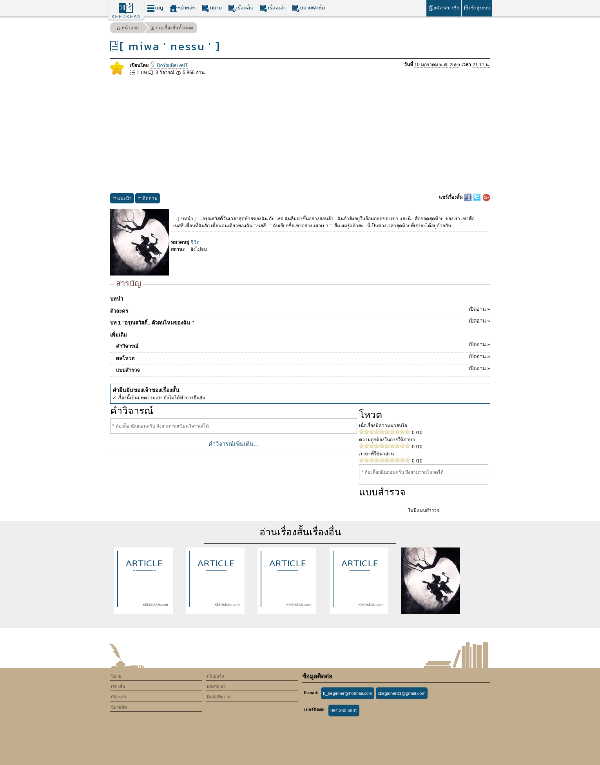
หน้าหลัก (182, 8)
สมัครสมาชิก (443, 7)
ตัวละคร (300, 309)
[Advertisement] (300, 135)
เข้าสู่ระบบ (477, 7)
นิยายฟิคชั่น (308, 8)
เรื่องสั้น (241, 8)
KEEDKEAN (126, 16)
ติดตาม (148, 199)
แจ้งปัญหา (216, 686)
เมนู (155, 8)
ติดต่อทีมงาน (219, 696)
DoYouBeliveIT (169, 65)
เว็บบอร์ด (215, 676)
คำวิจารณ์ (303, 345)
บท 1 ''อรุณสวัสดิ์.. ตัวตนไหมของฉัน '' (300, 321)
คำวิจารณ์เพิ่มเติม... (233, 444)
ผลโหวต (303, 357)
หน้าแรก (128, 29)
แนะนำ (122, 199)
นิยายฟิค (119, 707)
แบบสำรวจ (303, 368)
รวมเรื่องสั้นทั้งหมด (171, 29)
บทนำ (116, 299)
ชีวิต (194, 242)
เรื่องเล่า (273, 8)
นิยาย (212, 8)
